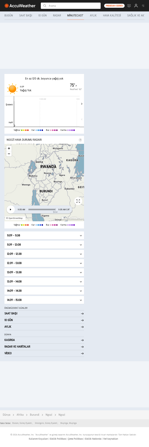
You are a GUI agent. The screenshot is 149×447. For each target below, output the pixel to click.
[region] (44, 182)
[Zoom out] (9, 153)
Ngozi (49, 415)
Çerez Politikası (75, 438)
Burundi (34, 415)
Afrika (20, 415)
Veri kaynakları (110, 438)
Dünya (6, 415)
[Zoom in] (9, 148)
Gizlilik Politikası (58, 438)
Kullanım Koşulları (38, 438)
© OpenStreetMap (14, 218)
